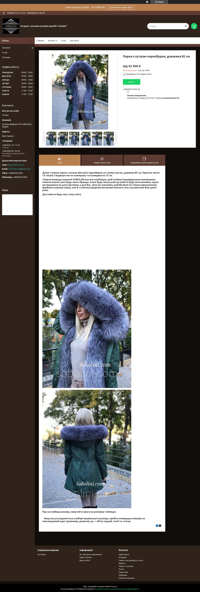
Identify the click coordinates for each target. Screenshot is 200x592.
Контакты (74, 40)
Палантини (123, 572)
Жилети (122, 563)
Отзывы (6, 57)
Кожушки (123, 558)
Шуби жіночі (124, 554)
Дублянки (123, 575)
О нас (63, 40)
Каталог (51, 40)
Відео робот (85, 560)
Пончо (121, 569)
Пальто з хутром (126, 566)
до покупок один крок (120, 7)
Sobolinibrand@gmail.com (19, 169)
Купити (131, 82)
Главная (40, 40)
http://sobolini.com (16, 165)
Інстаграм (42, 554)
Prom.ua (113, 587)
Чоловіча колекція (126, 578)
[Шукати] (186, 26)
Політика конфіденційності (128, 589)
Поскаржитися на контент (105, 589)
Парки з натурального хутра (131, 560)
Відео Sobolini (86, 558)
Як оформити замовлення (91, 554)
